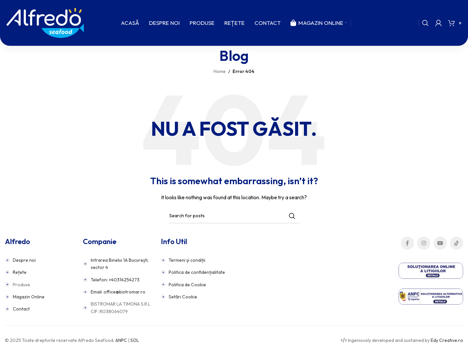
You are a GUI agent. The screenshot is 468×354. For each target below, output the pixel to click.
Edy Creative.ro (447, 340)
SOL (134, 340)
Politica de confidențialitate (197, 272)
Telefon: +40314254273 (115, 280)
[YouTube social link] (440, 243)
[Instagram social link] (423, 243)
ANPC (121, 340)
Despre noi (24, 260)
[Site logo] (45, 22)
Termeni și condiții (187, 260)
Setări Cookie (183, 297)
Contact (21, 309)
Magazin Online (29, 297)
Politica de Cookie (187, 285)
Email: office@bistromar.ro (118, 292)
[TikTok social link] (456, 243)
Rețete (20, 272)
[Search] (425, 22)
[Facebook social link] (407, 243)
